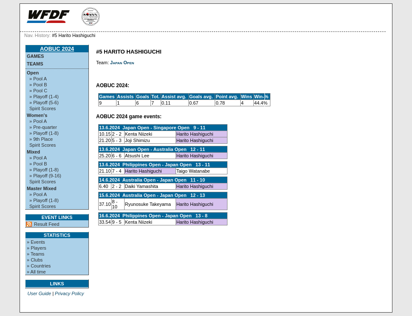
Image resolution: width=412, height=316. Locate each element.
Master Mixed (42, 188)
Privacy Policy (69, 293)
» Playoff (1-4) (44, 96)
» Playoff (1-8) (44, 133)
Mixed (33, 151)
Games (35, 56)
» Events (36, 242)
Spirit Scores (42, 108)
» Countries (39, 265)
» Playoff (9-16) (45, 175)
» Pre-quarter (43, 127)
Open (33, 72)
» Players (36, 248)
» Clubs (35, 259)
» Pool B (38, 84)
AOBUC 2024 (57, 49)
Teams (35, 63)
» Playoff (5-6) (44, 102)
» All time (36, 271)
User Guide (39, 293)
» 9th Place (41, 139)
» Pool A (38, 78)
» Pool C (38, 90)
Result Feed (46, 224)
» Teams (35, 253)
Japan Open (122, 62)
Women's (37, 115)
